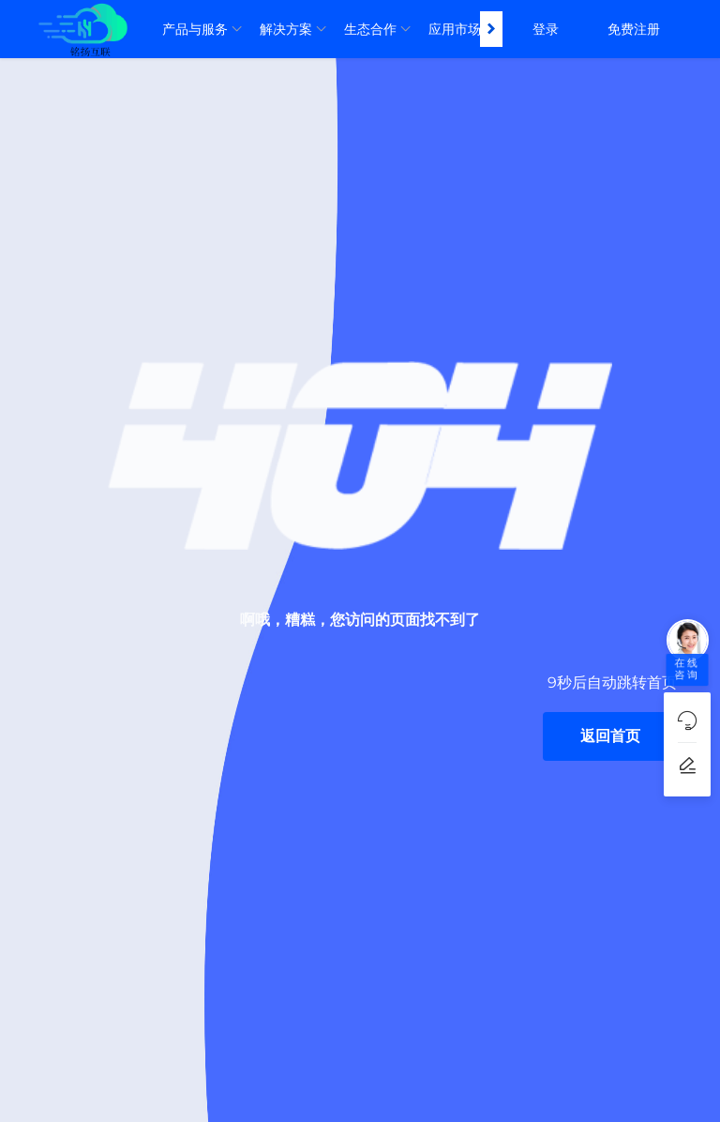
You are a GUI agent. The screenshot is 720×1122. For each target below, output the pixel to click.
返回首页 (610, 736)
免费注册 (634, 29)
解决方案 (286, 29)
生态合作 (370, 29)
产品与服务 (195, 29)
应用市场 (454, 29)
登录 (545, 29)
